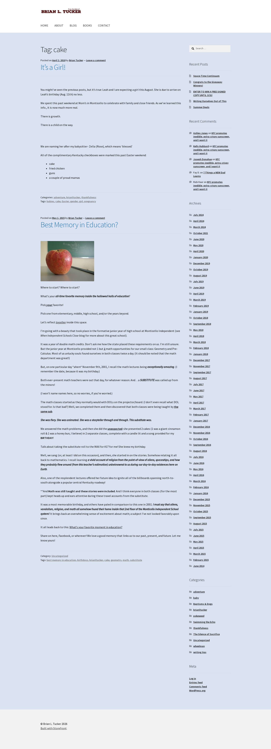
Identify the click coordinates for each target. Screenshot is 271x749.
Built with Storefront (54, 728)
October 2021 (200, 233)
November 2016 (201, 432)
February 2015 (201, 559)
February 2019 (201, 305)
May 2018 (198, 330)
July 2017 (198, 384)
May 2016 (198, 469)
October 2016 (200, 439)
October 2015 (200, 511)
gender (74, 201)
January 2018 (200, 354)
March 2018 (199, 342)
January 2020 (200, 257)
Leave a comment (96, 60)
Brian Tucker (76, 60)
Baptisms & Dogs (203, 603)
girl (81, 201)
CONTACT (104, 25)
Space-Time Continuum (206, 75)
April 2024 (198, 221)
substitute (136, 560)
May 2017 (198, 396)
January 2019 (200, 311)
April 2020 (198, 251)
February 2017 (201, 414)
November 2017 (201, 366)
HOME (44, 25)
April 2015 (198, 547)
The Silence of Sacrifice (206, 634)
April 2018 (198, 336)
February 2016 (201, 487)
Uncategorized (60, 556)
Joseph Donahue (202, 159)
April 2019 (198, 293)
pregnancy (90, 201)
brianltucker (73, 197)
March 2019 (199, 299)
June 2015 (198, 535)
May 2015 (198, 541)
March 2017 (199, 408)
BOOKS (87, 25)
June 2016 (198, 463)
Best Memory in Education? (79, 224)
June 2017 (198, 390)
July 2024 (198, 215)
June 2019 (198, 287)
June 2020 (198, 239)
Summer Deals (201, 107)
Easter (65, 201)
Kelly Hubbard (201, 146)
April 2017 (198, 402)
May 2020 (198, 245)
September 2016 (202, 444)
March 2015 (199, 553)
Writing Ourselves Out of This (210, 101)
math (126, 560)
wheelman (199, 646)
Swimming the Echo (204, 622)
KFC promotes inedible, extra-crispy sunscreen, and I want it (211, 137)
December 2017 (201, 360)
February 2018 (201, 348)
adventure (59, 197)
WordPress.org (197, 690)
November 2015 (201, 505)
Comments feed (198, 686)
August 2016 (200, 451)
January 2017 (200, 420)
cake (58, 201)
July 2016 (198, 457)
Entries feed (196, 682)
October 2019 (200, 269)
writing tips (199, 652)
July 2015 (198, 529)
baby (196, 597)
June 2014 (198, 566)
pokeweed (198, 615)
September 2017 (202, 372)
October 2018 (200, 317)
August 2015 (200, 523)
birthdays (82, 560)
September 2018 (202, 323)
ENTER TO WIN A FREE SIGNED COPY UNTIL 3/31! (209, 93)
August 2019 (200, 275)
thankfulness (88, 197)
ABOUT (58, 25)
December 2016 (201, 426)
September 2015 (202, 517)
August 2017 (200, 378)
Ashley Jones (200, 133)
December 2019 (201, 263)
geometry (116, 560)
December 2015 (201, 499)
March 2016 (199, 481)
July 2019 (198, 281)
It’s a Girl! (53, 67)
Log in (192, 678)
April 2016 (198, 475)
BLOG (73, 25)
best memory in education (61, 560)
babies (50, 201)
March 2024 (199, 227)
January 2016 (200, 493)
